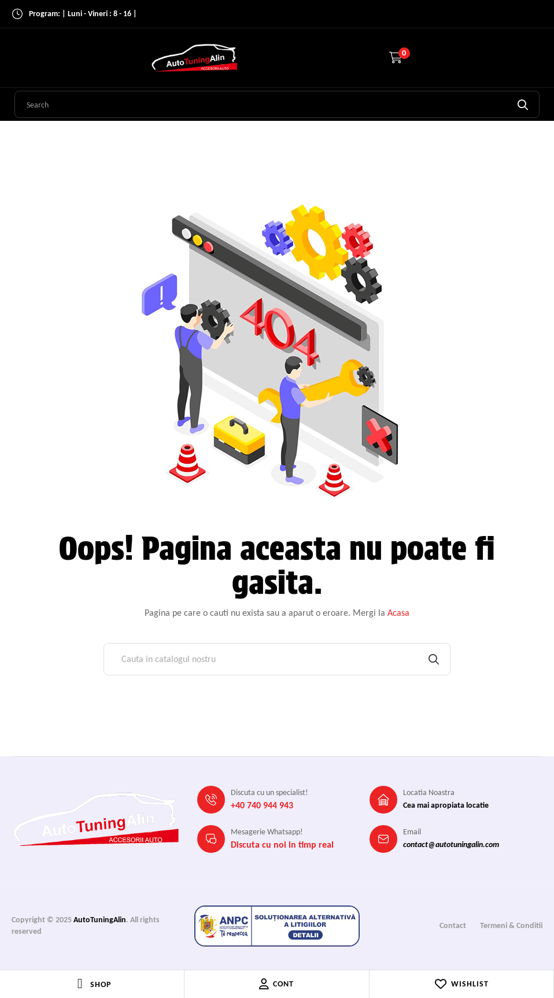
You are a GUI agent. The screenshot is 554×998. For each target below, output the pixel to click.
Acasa (398, 612)
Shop (100, 984)
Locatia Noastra (429, 792)
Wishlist (461, 984)
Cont (276, 984)
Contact (452, 925)
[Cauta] (277, 659)
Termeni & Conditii (511, 925)
